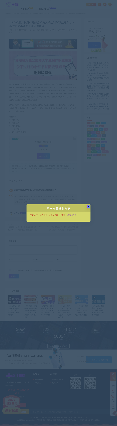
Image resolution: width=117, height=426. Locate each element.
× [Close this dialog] (88, 206)
